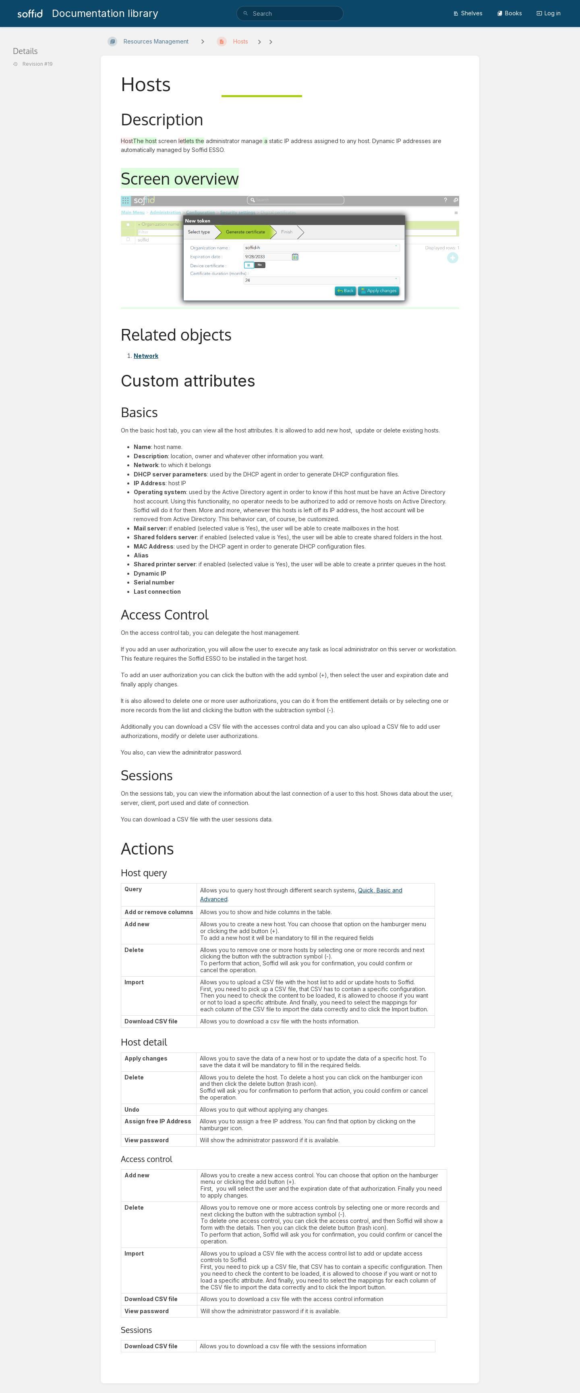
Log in (548, 13)
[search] (290, 13)
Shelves (468, 13)
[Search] (246, 13)
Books (509, 13)
